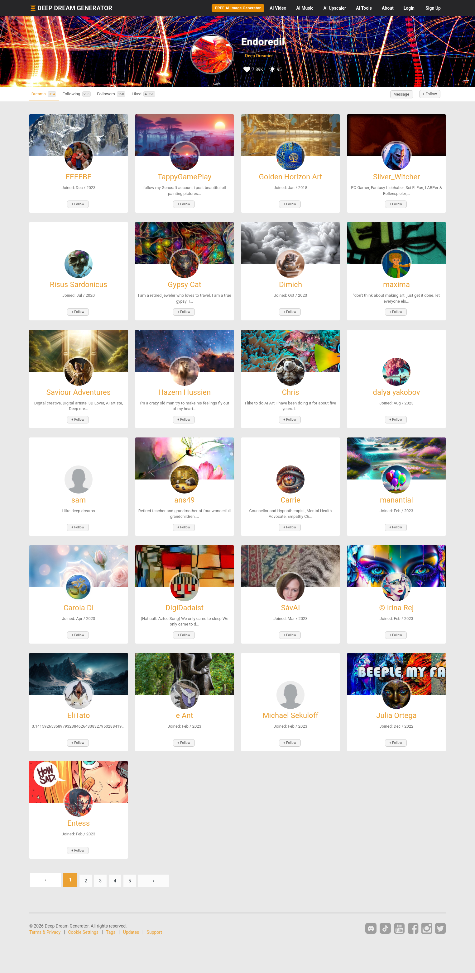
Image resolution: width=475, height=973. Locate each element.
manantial (396, 495)
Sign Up (433, 8)
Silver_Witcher (396, 176)
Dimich (290, 283)
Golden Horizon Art (290, 176)
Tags (110, 921)
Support (154, 921)
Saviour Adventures (78, 389)
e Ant (184, 707)
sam (78, 495)
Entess (78, 813)
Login (409, 8)
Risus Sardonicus (78, 283)
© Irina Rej (396, 601)
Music (304, 8)
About (388, 8)
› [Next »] (160, 868)
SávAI (290, 601)
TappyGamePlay (185, 176)
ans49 (184, 495)
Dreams (47, 94)
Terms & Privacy (44, 921)
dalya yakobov (396, 389)
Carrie (290, 495)
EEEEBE (78, 176)
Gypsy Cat (184, 283)
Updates (131, 921)
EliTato (78, 707)
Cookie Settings (83, 921)
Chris (290, 389)
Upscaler (335, 8)
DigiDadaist (185, 601)
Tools (364, 8)
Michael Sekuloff (291, 707)
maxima (396, 283)
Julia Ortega (396, 707)
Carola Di (79, 601)
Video (278, 8)
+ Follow (427, 94)
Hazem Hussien (184, 389)
